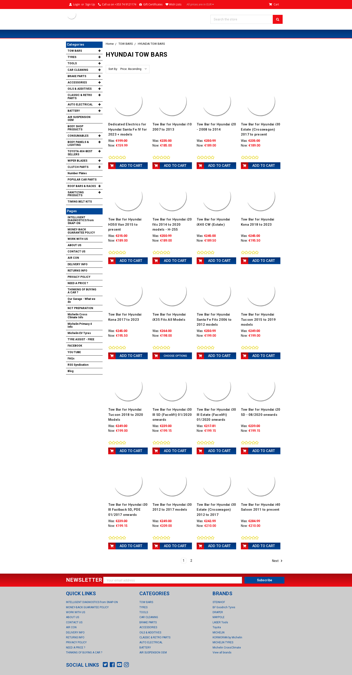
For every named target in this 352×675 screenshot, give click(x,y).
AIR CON (73, 257)
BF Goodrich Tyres (224, 607)
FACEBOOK (75, 345)
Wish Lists (175, 4)
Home (110, 43)
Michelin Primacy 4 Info (80, 325)
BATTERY (74, 110)
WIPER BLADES (77, 160)
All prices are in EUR (200, 4)
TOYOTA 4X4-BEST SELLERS (80, 153)
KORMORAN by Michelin (227, 637)
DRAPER (218, 612)
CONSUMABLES (78, 135)
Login (76, 4)
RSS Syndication (78, 364)
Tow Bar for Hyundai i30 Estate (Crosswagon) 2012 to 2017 (216, 510)
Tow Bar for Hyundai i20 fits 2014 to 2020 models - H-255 (172, 224)
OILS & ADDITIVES (80, 88)
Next (277, 561)
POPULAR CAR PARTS (82, 179)
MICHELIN (218, 632)
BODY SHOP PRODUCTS (75, 128)
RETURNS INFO (77, 270)
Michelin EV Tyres (79, 333)
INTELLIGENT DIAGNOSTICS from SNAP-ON (81, 220)
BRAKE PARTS (77, 76)
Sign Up (90, 4)
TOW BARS (126, 43)
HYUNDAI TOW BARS (151, 43)
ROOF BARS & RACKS (82, 186)
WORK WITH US (78, 239)
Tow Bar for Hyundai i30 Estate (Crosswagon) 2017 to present (260, 129)
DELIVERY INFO (78, 264)
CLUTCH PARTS (78, 167)
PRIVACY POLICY (79, 276)
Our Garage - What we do (81, 300)
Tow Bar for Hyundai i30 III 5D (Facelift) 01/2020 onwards (172, 415)
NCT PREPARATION (80, 308)
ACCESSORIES (77, 82)
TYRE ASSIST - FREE (81, 339)
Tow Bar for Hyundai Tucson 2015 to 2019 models (258, 319)
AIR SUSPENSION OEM (79, 119)
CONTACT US (76, 251)
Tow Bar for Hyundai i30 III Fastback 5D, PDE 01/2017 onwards (128, 510)
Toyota (217, 627)
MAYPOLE (218, 617)
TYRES (72, 57)
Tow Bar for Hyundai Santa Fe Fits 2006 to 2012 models (214, 319)
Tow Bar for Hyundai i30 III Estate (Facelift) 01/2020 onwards (216, 415)
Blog (70, 371)
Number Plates (77, 173)
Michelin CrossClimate (227, 647)
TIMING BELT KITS (80, 201)
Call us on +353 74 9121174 (119, 4)
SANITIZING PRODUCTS (76, 194)
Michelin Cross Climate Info (77, 316)
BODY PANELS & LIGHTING (78, 143)
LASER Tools (220, 622)
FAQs (71, 358)
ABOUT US (74, 245)
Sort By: (113, 69)
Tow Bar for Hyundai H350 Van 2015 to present (125, 224)
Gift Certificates (153, 4)
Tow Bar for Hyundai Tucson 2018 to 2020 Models (125, 415)
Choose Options (175, 355)
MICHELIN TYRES (223, 642)
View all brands (222, 652)
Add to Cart (131, 165)
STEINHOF (219, 602)
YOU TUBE (74, 352)
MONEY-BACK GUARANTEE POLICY (81, 231)
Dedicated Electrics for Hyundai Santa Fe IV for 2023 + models (127, 129)
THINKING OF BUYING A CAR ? (82, 291)
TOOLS (72, 63)
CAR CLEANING (78, 69)
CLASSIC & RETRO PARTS (80, 97)
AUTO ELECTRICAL (80, 104)
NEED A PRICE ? (78, 283)
